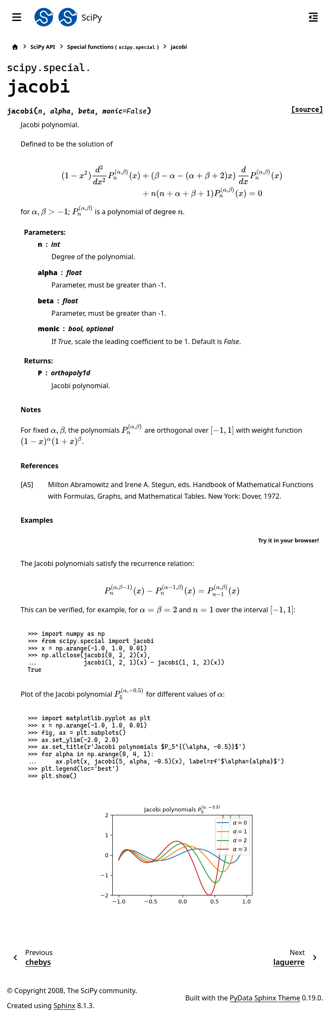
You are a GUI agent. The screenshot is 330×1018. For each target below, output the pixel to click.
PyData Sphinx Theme (265, 998)
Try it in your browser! (288, 540)
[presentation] (172, 181)
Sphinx (64, 1005)
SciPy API (42, 47)
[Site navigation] (17, 17)
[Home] (15, 46)
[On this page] (313, 17)
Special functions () (113, 47)
